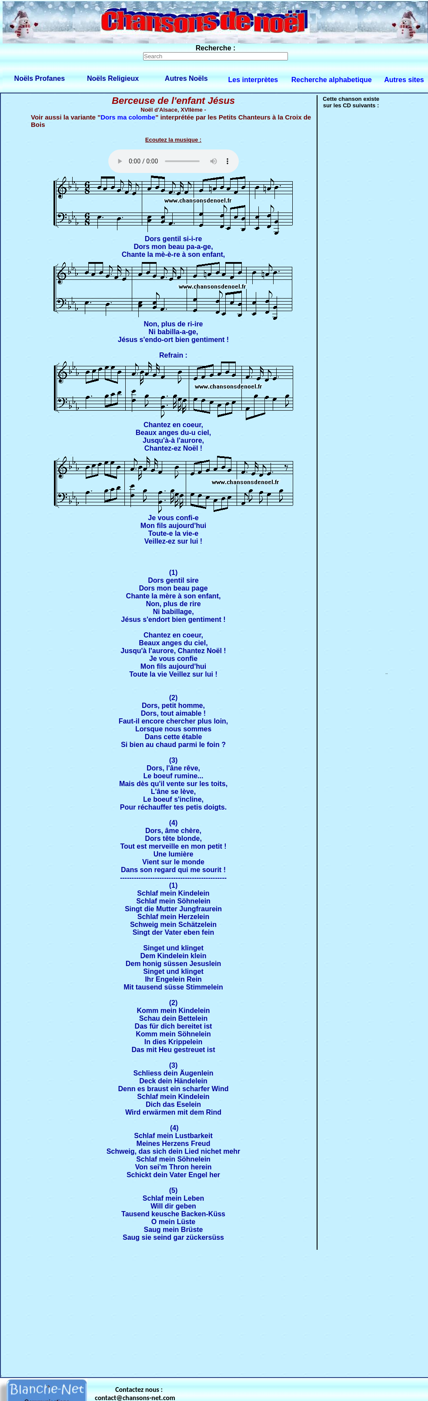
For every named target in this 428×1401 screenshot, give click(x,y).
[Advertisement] (187, 1311)
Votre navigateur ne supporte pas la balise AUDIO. (173, 161)
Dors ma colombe (127, 117)
